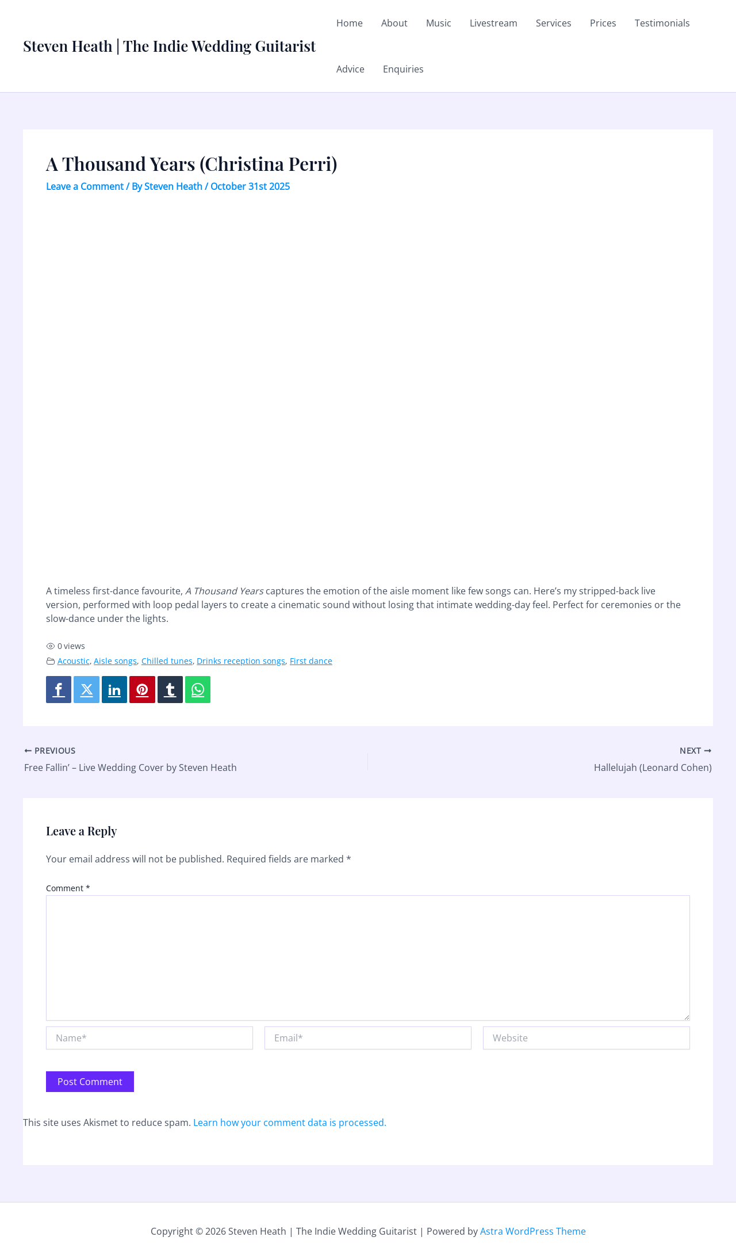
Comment (68, 888)
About (394, 23)
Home (349, 23)
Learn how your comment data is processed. (289, 1122)
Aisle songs (115, 660)
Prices (603, 23)
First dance (311, 660)
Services (554, 23)
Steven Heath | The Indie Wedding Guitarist (169, 46)
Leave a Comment (85, 186)
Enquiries (403, 69)
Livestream (494, 23)
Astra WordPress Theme (533, 1231)
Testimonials (662, 23)
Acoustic (73, 660)
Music (438, 23)
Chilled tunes (167, 660)
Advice (350, 69)
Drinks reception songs (241, 660)
